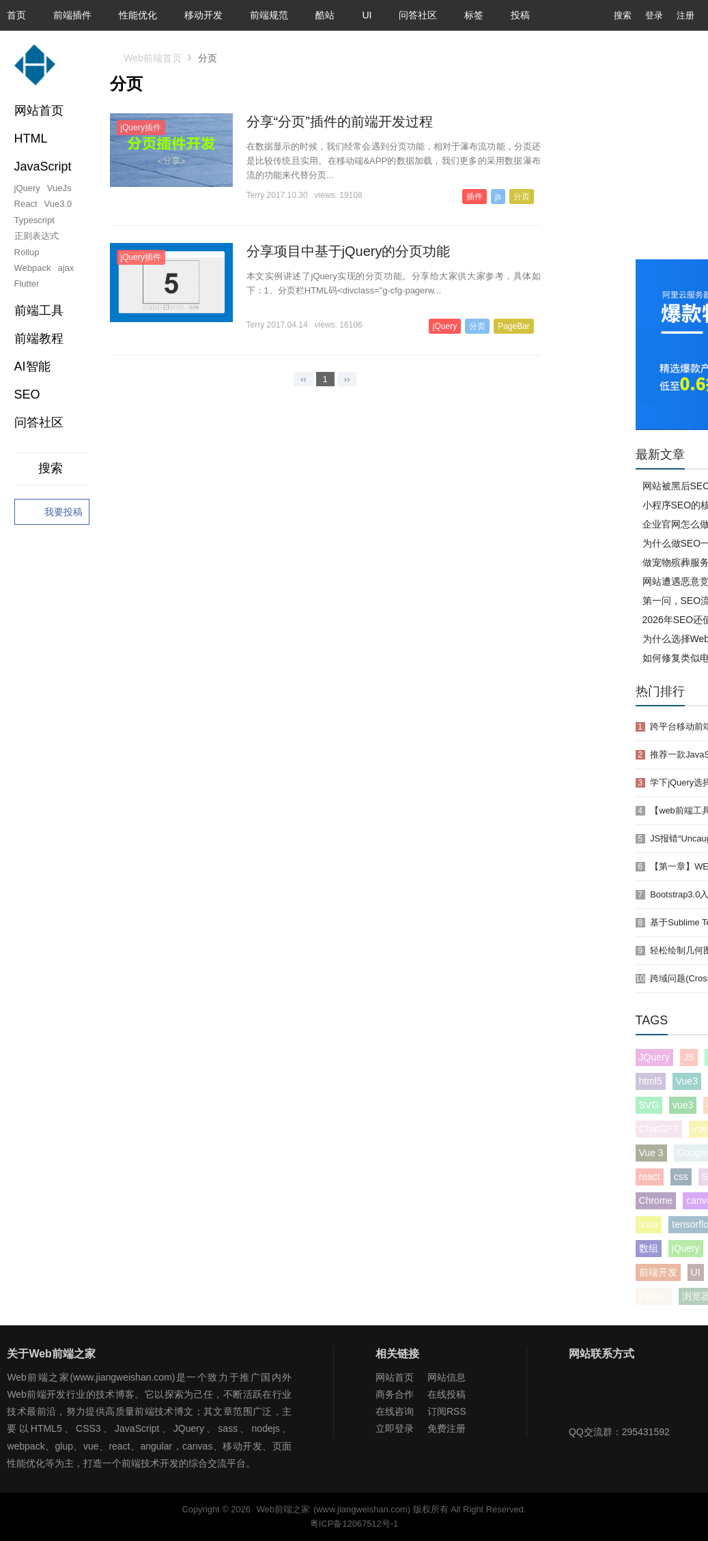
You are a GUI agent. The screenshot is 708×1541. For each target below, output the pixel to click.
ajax (66, 268)
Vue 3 (651, 1152)
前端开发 (658, 1272)
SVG (649, 1104)
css (681, 1176)
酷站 (325, 15)
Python (654, 1296)
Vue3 (687, 1081)
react (649, 1176)
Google (692, 1152)
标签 (473, 15)
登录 (654, 15)
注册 (685, 15)
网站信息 (446, 1377)
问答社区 (418, 15)
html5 (650, 1081)
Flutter (27, 283)
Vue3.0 (58, 204)
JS (688, 1057)
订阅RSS (446, 1411)
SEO (27, 394)
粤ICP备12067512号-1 (354, 1523)
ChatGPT (659, 1128)
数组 (648, 1248)
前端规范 (269, 15)
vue (700, 1128)
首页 (16, 15)
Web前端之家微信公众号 (582, 1396)
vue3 (682, 1104)
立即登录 (395, 1428)
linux (649, 1224)
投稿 (520, 15)
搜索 (612, 15)
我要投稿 (52, 512)
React (26, 204)
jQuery (27, 188)
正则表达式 (36, 236)
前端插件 (72, 15)
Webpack (32, 268)
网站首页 (38, 110)
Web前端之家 (283, 1509)
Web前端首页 (153, 58)
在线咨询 (395, 1411)
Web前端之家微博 (626, 1396)
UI (366, 15)
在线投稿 (446, 1394)
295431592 (646, 1431)
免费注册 (446, 1428)
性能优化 (138, 15)
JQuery (654, 1057)
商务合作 (395, 1394)
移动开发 (203, 15)
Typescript (34, 220)
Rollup (27, 252)
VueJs (59, 188)
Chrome (656, 1200)
